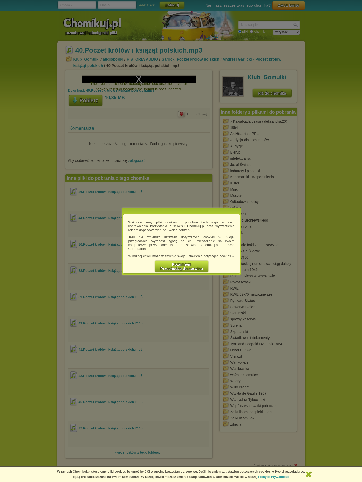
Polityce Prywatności (273, 477)
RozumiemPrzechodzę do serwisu (181, 266)
